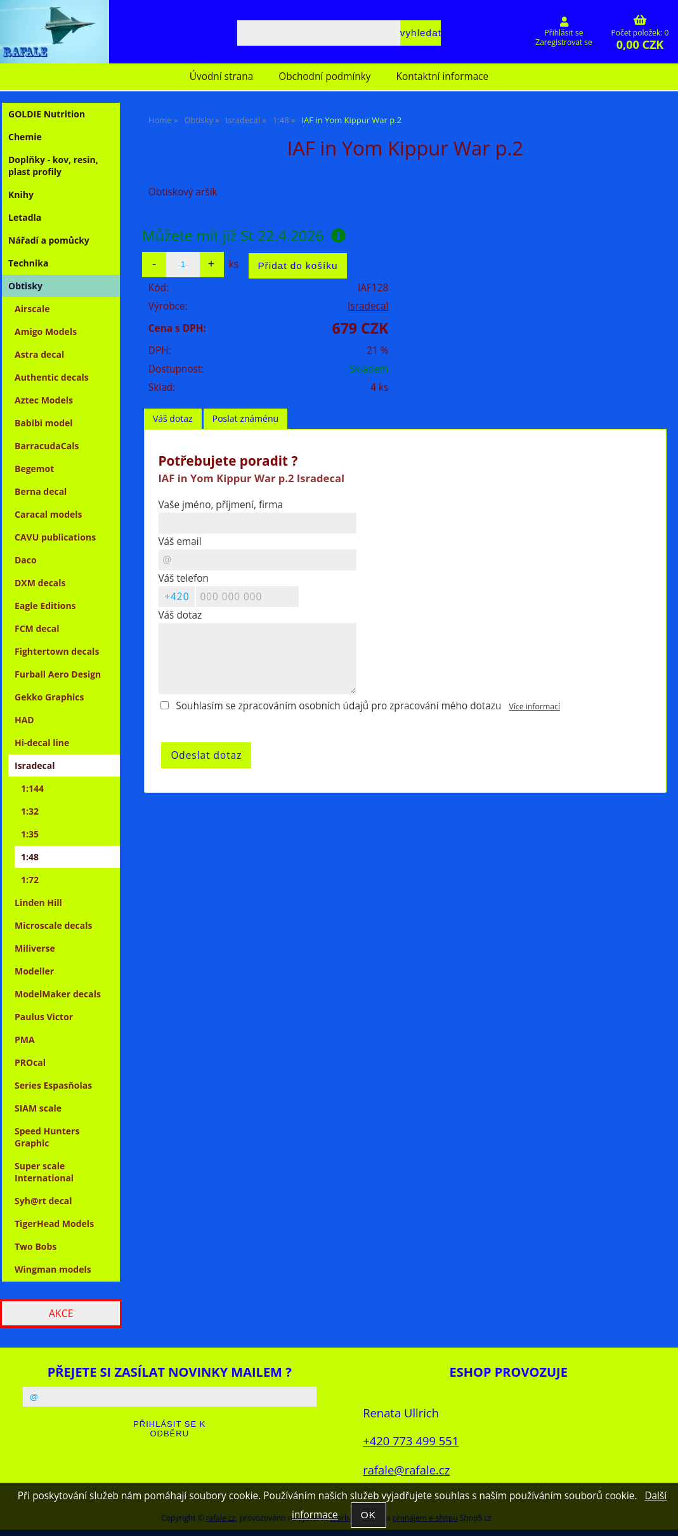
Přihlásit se (564, 32)
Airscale (32, 309)
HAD (24, 720)
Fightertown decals (57, 651)
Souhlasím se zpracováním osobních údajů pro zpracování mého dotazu (338, 705)
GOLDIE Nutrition (46, 114)
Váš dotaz (173, 418)
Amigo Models (46, 331)
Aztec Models (44, 400)
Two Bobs (35, 1246)
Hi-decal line (42, 743)
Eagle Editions (45, 606)
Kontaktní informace (442, 76)
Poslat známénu (245, 418)
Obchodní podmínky (324, 76)
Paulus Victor (44, 1017)
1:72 (30, 880)
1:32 (30, 811)
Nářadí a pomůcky (48, 240)
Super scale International (44, 1172)
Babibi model (44, 423)
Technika (28, 263)
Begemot (34, 469)
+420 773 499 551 (411, 1440)
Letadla (24, 217)
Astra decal (39, 354)
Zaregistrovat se (563, 42)
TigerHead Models (54, 1224)
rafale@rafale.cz (406, 1470)
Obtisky (25, 286)
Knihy (21, 194)
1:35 (30, 834)
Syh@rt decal (43, 1201)
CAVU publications (55, 537)
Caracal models (48, 514)
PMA (25, 1040)
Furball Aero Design (58, 674)
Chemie (25, 137)
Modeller (34, 971)
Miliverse (35, 948)
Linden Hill (38, 902)
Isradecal (368, 306)
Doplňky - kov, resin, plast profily (53, 166)
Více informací (534, 706)
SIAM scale (38, 1108)
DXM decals (40, 583)
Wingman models (53, 1269)
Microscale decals (54, 925)
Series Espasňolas (53, 1085)
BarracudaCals (47, 446)
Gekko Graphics (49, 697)
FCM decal (37, 628)
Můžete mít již (244, 235)
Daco (26, 560)
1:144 (32, 788)
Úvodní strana (221, 76)
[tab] (173, 419)
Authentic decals (52, 377)
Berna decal (41, 491)
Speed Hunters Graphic (47, 1137)
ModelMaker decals (58, 994)
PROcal (30, 1062)
